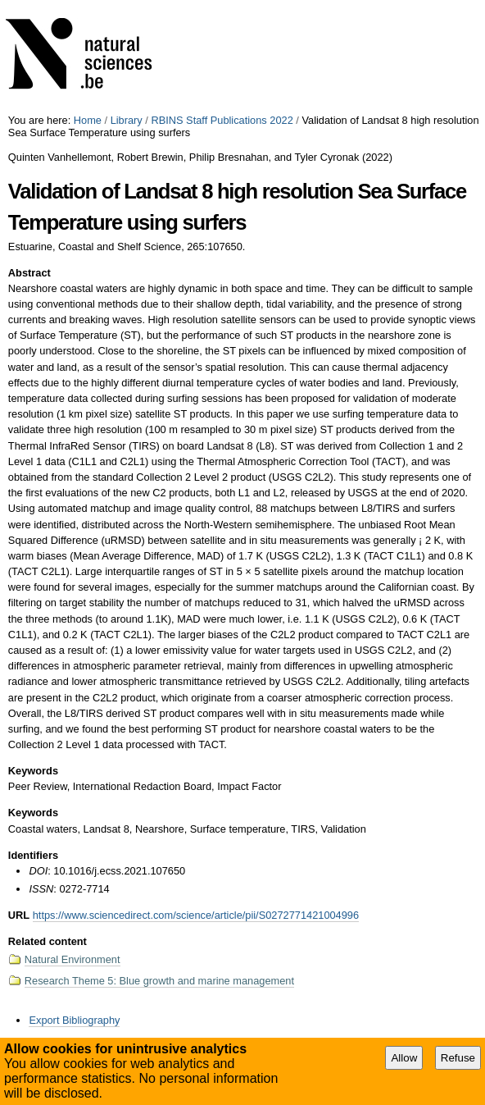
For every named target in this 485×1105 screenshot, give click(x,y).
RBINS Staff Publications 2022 (221, 120)
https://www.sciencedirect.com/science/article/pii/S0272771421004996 (196, 915)
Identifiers (33, 855)
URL (18, 915)
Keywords (33, 771)
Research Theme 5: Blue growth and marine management (159, 981)
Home (88, 120)
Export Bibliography (74, 1020)
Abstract (29, 273)
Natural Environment (72, 959)
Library (127, 120)
